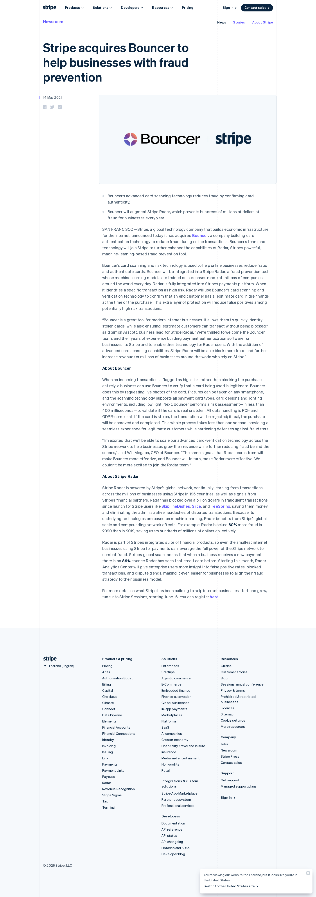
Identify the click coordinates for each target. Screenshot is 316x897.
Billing (106, 684)
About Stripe (262, 22)
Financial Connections (118, 733)
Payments (110, 764)
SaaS (165, 727)
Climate (108, 702)
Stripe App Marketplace (180, 793)
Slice (196, 506)
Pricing (187, 7)
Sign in (230, 7)
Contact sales (257, 7)
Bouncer (200, 235)
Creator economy (175, 739)
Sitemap (227, 714)
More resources (233, 726)
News (221, 22)
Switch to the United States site (231, 886)
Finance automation (177, 696)
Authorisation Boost (117, 678)
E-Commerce (171, 684)
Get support (230, 780)
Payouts (108, 776)
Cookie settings (233, 720)
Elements (109, 721)
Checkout (109, 696)
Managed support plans (239, 786)
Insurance (169, 752)
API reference (172, 829)
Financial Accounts (116, 727)
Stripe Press (230, 756)
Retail (166, 770)
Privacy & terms (233, 690)
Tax (105, 801)
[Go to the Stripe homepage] (48, 659)
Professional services (178, 805)
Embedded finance (176, 690)
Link (105, 758)
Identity (108, 739)
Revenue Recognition (118, 789)
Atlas (106, 672)
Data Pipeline (112, 715)
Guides (226, 666)
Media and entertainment (181, 758)
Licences (228, 708)
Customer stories (234, 672)
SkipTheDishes (176, 506)
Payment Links (113, 770)
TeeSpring (220, 506)
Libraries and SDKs (176, 848)
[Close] (307, 874)
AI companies (172, 733)
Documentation (173, 823)
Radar (106, 783)
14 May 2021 (52, 97)
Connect (108, 709)
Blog (224, 678)
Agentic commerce (176, 678)
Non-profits (170, 764)
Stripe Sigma (112, 795)
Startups (168, 672)
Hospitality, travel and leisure (183, 746)
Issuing (107, 752)
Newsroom (53, 21)
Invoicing (109, 746)
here (214, 596)
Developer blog (173, 854)
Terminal (108, 807)
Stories (239, 22)
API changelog (172, 841)
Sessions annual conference (242, 684)
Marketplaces (172, 715)
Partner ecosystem (176, 799)
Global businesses (175, 702)
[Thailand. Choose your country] (58, 665)
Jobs (224, 744)
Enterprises (170, 666)
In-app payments (174, 709)
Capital (107, 690)
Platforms (169, 721)
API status (169, 835)
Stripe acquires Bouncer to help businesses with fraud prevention (116, 61)
